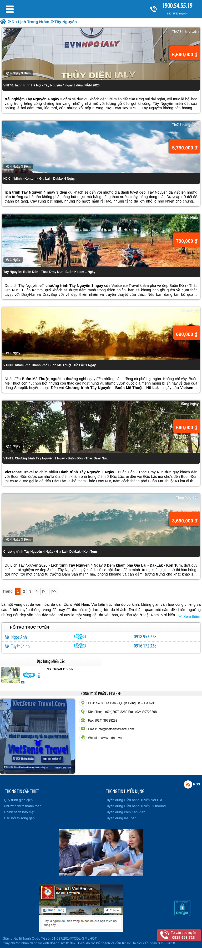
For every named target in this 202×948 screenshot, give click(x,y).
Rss (188, 784)
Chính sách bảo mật (19, 812)
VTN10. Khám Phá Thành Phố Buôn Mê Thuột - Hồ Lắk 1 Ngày (49, 365)
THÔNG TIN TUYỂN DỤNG (125, 791)
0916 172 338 (145, 645)
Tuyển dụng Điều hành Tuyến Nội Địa (133, 800)
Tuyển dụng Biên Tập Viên (125, 812)
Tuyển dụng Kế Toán (121, 818)
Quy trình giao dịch (18, 800)
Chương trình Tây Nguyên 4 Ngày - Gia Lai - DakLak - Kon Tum (50, 551)
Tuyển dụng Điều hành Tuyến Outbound (135, 806)
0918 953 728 (145, 636)
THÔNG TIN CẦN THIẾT (22, 791)
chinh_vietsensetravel (80, 645)
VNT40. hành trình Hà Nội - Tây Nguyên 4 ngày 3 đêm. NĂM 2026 (51, 85)
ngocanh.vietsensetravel (80, 636)
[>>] (54, 591)
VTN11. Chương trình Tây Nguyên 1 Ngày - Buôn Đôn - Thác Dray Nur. (55, 458)
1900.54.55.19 (177, 5)
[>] (44, 591)
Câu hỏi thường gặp (19, 818)
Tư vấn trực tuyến (183, 935)
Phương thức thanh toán (22, 806)
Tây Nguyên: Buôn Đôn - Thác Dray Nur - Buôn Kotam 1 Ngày (49, 272)
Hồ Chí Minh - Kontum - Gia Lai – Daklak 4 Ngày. (39, 178)
